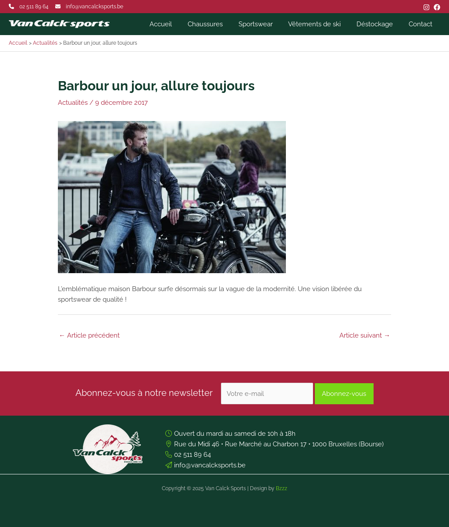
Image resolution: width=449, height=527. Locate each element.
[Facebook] (437, 7)
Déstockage (378, 24)
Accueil (175, 24)
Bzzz (281, 488)
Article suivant (364, 335)
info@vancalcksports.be (94, 7)
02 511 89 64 (34, 7)
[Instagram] (426, 7)
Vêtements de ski (321, 24)
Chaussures (216, 24)
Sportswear (264, 24)
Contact (422, 24)
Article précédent (89, 335)
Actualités (73, 103)
